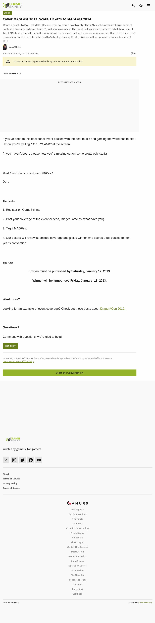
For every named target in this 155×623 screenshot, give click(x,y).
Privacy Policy (10, 483)
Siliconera (77, 537)
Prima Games (77, 532)
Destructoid (77, 551)
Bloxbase (77, 593)
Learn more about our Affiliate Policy (18, 361)
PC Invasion (77, 570)
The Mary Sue (77, 575)
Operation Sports (77, 565)
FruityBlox (77, 589)
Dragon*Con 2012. (113, 308)
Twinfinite (77, 518)
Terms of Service (11, 478)
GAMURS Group (145, 602)
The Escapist (77, 542)
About (6, 473)
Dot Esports (77, 509)
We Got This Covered (77, 546)
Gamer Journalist (77, 556)
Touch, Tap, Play (77, 579)
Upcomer (77, 584)
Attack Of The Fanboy (77, 528)
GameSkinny (77, 561)
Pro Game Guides (77, 514)
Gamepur (77, 523)
